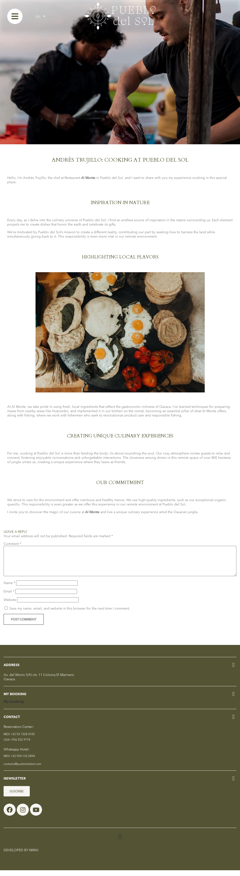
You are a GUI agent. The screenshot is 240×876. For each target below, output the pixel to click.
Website (10, 605)
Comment (12, 544)
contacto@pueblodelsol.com (22, 769)
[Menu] (15, 16)
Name (9, 588)
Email (9, 597)
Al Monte (88, 178)
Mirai (33, 856)
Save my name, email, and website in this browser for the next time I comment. (69, 614)
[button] (120, 842)
